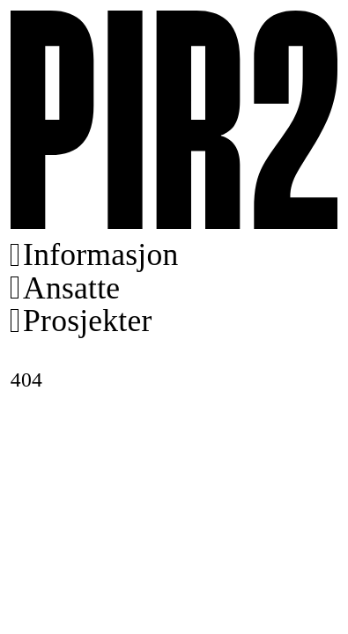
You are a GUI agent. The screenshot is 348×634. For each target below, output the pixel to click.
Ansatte (71, 288)
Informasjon (100, 255)
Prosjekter (87, 321)
